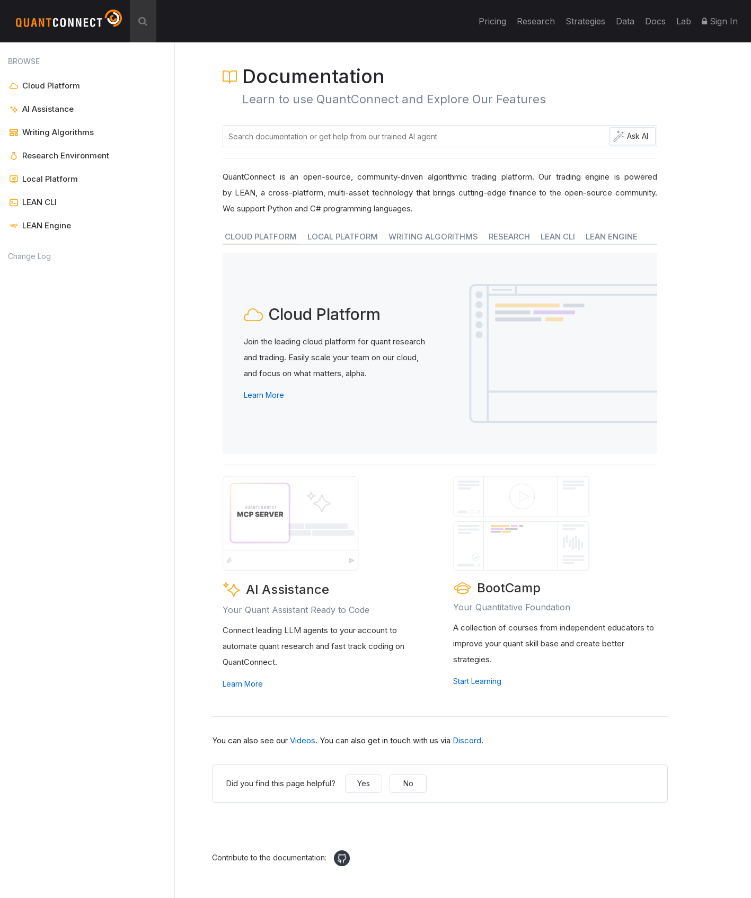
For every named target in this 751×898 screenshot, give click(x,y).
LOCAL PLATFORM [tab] (342, 237)
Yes (363, 783)
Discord (467, 740)
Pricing (492, 21)
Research (536, 21)
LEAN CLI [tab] (558, 237)
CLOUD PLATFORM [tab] (261, 237)
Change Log (29, 256)
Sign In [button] (720, 21)
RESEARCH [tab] (509, 237)
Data (625, 21)
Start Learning (477, 681)
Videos (302, 740)
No (408, 783)
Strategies (585, 21)
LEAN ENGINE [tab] (612, 237)
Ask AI (637, 135)
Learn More (264, 394)
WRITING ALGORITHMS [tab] (433, 237)
